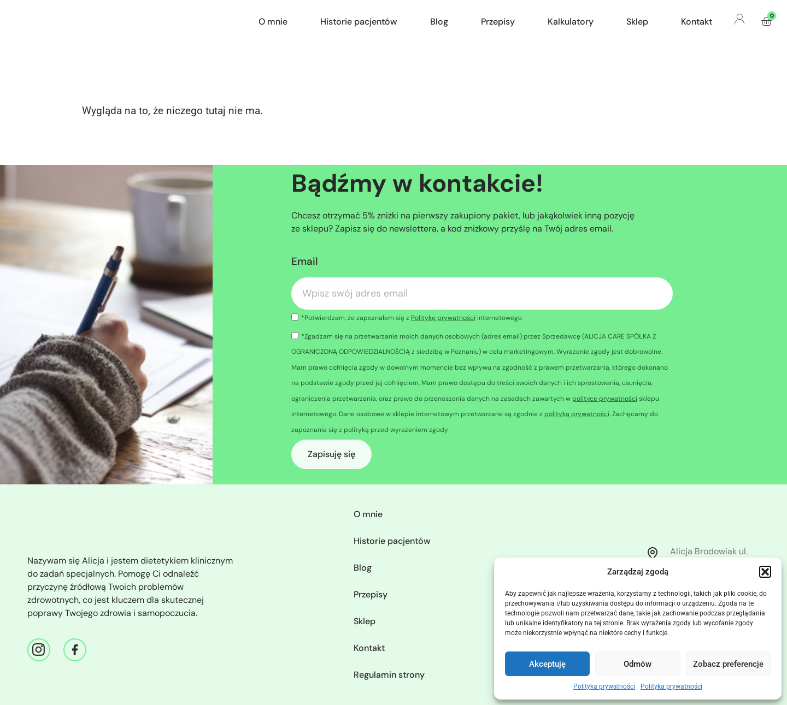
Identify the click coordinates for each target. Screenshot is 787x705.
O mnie (273, 21)
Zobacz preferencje (728, 664)
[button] (765, 571)
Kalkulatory (571, 21)
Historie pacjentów (358, 21)
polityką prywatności (576, 414)
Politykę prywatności (443, 317)
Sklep (637, 21)
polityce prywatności (604, 398)
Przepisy (498, 21)
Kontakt (696, 21)
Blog (439, 21)
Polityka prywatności (604, 686)
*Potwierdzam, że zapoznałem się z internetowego (411, 317)
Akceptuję (547, 664)
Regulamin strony (389, 674)
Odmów (637, 664)
